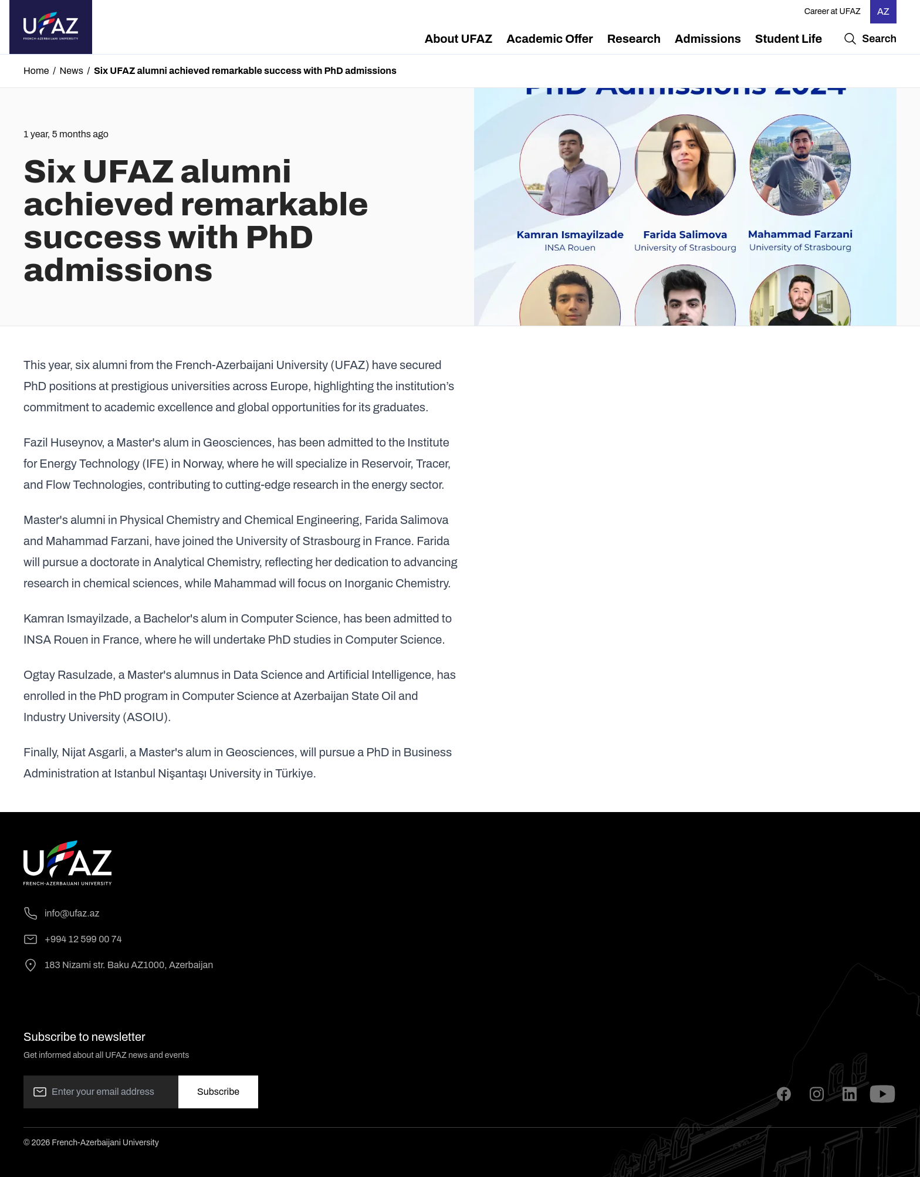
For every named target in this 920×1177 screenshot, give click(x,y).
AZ (883, 11)
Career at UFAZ (832, 11)
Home (36, 71)
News (71, 71)
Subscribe (218, 1092)
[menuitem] (459, 38)
